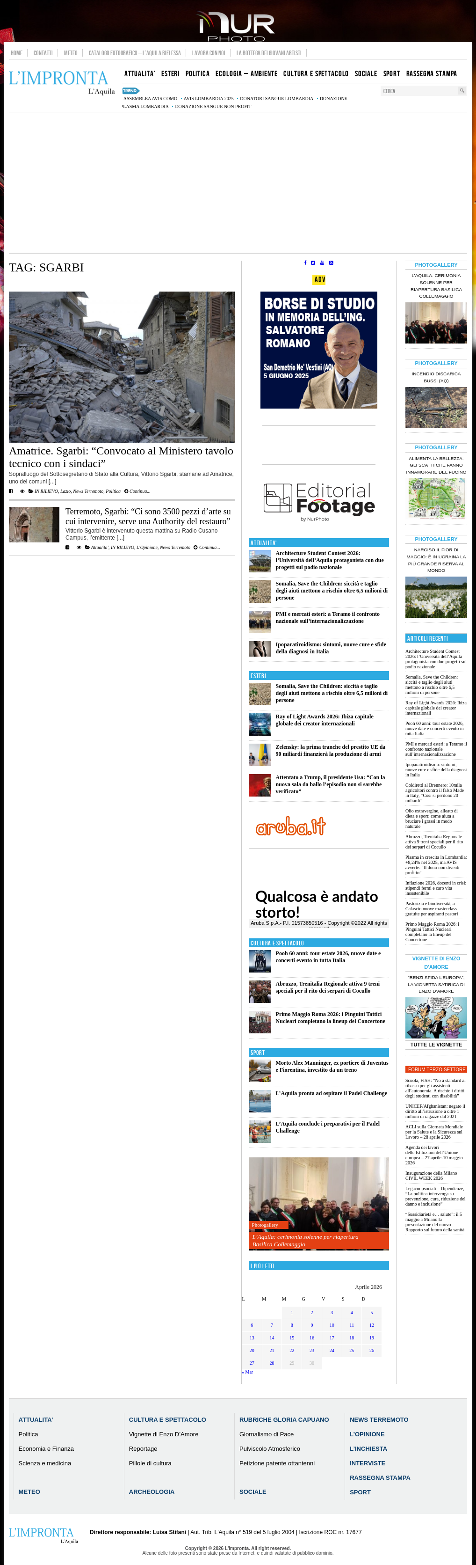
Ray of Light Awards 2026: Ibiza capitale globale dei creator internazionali (325, 720)
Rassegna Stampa (380, 1477)
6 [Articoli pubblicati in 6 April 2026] (252, 1325)
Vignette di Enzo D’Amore (164, 1434)
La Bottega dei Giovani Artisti (269, 53)
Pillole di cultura (150, 1463)
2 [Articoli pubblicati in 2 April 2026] (311, 1312)
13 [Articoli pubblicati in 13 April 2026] (252, 1337)
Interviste (367, 1463)
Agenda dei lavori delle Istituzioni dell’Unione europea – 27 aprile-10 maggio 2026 (434, 1155)
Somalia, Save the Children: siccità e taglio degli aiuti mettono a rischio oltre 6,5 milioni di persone (332, 590)
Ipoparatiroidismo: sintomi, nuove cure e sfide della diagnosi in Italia (436, 769)
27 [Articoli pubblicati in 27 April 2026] (252, 1363)
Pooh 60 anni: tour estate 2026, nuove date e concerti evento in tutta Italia (328, 957)
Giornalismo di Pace (266, 1434)
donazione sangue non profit (213, 106)
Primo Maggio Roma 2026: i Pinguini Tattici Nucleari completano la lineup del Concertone (330, 1017)
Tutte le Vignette (436, 1044)
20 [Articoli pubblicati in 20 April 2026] (252, 1350)
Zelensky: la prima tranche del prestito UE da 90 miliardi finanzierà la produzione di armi (331, 750)
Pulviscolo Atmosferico (269, 1448)
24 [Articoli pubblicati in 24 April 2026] (332, 1350)
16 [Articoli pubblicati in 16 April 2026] (312, 1337)
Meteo (71, 53)
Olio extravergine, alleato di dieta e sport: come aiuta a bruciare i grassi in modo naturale (431, 818)
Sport (258, 1053)
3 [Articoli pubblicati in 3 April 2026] (332, 1312)
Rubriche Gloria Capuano (284, 1419)
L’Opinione (367, 1434)
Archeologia (152, 1491)
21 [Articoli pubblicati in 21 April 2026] (272, 1350)
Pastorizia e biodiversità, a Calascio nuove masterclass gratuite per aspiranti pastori (431, 908)
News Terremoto (88, 491)
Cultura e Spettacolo (277, 943)
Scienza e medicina (45, 1463)
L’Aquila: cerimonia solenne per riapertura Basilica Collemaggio (305, 1240)
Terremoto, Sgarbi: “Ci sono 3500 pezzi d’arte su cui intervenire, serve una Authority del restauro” (148, 516)
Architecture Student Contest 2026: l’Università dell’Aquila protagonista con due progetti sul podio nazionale (330, 560)
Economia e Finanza (46, 1448)
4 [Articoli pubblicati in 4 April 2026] (352, 1312)
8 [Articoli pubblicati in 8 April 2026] (292, 1325)
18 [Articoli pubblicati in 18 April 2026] (351, 1337)
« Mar (247, 1372)
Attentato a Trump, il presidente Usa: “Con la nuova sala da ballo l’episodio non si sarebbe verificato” (330, 784)
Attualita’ (36, 1419)
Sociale (253, 1491)
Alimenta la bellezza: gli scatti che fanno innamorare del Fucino (436, 465)
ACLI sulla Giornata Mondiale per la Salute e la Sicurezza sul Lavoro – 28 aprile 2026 (434, 1132)
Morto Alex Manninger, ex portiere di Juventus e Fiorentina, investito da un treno (332, 1066)
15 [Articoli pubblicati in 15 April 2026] (291, 1337)
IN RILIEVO (46, 491)
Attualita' (99, 547)
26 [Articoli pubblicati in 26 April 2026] (371, 1350)
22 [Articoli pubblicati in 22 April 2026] (291, 1350)
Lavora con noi (208, 53)
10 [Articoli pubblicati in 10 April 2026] (332, 1325)
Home (16, 53)
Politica (113, 491)
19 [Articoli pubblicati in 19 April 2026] (371, 1337)
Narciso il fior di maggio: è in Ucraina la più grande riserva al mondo (436, 560)
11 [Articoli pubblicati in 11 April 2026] (352, 1325)
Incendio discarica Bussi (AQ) (436, 377)
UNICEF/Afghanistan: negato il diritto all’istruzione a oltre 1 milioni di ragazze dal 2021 (435, 1111)
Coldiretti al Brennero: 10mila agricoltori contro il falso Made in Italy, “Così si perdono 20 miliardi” (434, 792)
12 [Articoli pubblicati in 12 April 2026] (371, 1325)
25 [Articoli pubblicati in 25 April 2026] (351, 1350)
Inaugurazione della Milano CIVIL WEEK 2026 (431, 1175)
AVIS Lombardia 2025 (209, 98)
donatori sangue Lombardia (276, 98)
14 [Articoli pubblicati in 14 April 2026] (272, 1337)
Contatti (43, 53)
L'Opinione (147, 547)
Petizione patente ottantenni (277, 1463)
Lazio (65, 491)
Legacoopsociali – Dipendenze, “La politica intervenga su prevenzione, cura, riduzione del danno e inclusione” (435, 1196)
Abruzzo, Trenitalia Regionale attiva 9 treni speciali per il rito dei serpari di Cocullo (328, 987)
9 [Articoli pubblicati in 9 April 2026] (311, 1325)
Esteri (258, 676)
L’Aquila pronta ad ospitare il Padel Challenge (331, 1093)
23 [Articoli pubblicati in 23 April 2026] (312, 1350)
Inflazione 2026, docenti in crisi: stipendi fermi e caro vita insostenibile (435, 888)
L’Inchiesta (368, 1448)
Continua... (137, 491)
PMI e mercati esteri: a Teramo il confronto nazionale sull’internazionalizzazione (328, 617)
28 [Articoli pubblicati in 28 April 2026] (272, 1363)
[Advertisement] (238, 182)
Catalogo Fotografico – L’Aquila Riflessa (135, 53)
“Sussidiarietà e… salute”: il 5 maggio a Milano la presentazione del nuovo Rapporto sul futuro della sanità (434, 1222)
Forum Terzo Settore (437, 1069)
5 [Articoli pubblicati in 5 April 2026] (372, 1312)
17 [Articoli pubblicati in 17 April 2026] (332, 1337)
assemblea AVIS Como (150, 98)
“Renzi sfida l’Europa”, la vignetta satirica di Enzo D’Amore (436, 984)
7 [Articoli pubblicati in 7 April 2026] (272, 1325)
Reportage (143, 1448)
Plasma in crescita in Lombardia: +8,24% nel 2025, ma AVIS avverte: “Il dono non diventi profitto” (436, 865)
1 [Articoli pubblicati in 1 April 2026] (292, 1312)
